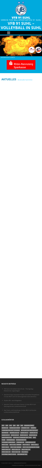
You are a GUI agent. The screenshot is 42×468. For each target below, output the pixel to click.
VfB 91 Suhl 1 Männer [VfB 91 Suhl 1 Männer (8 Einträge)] (15, 444)
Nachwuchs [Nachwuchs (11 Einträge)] (5, 432)
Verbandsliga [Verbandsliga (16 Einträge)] (20, 442)
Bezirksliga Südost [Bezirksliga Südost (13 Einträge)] (15, 428)
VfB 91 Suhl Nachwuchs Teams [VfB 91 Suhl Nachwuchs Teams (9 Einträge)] (31, 447)
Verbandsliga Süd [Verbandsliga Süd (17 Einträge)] (30, 442)
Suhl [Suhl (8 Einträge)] (34, 437)
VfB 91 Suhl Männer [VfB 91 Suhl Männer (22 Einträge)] (15, 447)
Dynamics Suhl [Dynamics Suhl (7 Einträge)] (25, 428)
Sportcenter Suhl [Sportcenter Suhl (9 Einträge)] (7, 437)
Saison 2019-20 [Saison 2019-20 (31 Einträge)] (15, 435)
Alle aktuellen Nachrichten (25, 80)
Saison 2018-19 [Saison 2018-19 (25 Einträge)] (6, 435)
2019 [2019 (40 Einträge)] (10, 425)
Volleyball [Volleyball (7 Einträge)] (25, 452)
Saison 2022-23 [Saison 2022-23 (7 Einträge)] (24, 435)
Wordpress (21, 465)
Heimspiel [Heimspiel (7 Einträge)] (33, 428)
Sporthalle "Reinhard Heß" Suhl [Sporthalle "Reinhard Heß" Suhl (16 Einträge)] (22, 437)
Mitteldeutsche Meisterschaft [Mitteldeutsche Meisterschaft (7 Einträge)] (29, 430)
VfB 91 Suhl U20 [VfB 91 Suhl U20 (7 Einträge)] (16, 452)
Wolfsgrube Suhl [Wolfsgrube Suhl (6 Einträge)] (22, 454)
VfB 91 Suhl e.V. (9, 463)
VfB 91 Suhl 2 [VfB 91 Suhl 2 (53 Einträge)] (26, 444)
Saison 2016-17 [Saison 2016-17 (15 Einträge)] (24, 432)
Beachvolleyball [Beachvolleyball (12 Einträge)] (29, 425)
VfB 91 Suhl (21, 17)
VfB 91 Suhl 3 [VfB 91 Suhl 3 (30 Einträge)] (34, 444)
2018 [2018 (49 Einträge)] (7, 425)
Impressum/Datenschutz (20, 463)
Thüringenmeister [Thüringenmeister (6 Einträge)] (21, 440)
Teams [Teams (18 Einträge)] (3, 440)
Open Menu (21, 33)
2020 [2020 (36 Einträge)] (14, 425)
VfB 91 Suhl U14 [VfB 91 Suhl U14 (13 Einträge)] (26, 449)
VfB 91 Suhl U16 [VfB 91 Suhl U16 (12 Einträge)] (6, 452)
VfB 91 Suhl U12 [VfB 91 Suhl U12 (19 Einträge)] (6, 449)
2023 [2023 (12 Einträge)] (22, 425)
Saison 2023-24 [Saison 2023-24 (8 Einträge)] (33, 435)
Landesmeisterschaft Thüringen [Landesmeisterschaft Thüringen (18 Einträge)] (11, 430)
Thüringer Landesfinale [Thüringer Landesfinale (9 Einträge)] (8, 442)
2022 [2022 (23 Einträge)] (18, 425)
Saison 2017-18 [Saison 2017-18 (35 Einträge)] (33, 432)
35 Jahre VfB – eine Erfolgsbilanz (13, 400)
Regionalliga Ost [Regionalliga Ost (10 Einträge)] (14, 432)
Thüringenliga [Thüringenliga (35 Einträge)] (11, 440)
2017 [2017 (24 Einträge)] (3, 425)
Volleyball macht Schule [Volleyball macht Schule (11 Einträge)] (9, 454)
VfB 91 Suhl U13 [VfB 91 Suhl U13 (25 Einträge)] (16, 449)
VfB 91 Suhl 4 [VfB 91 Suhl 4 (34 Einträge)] (5, 447)
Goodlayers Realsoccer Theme (33, 465)
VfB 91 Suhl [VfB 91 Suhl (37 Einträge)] (5, 444)
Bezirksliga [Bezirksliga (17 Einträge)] (5, 428)
